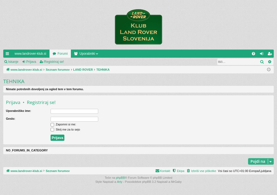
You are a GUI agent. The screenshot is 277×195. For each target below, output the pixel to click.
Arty (120, 181)
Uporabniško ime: (18, 110)
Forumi (63, 54)
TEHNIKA (13, 81)
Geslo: (10, 118)
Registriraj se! (54, 62)
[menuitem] (253, 54)
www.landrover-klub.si (30, 54)
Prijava (31, 62)
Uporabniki (87, 54)
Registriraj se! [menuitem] (271, 55)
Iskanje (13, 62)
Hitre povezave (8, 55)
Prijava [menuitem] (263, 55)
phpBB (120, 177)
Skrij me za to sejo (65, 129)
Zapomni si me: (63, 124)
